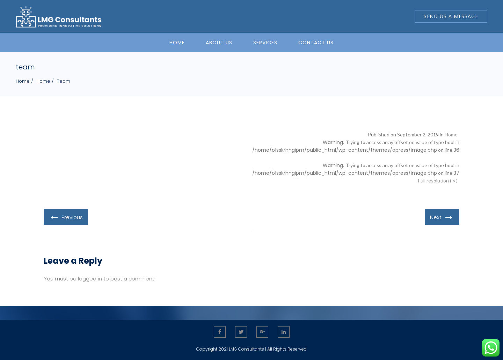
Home (23, 81)
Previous (66, 216)
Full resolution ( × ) (438, 180)
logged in (90, 278)
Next (442, 216)
